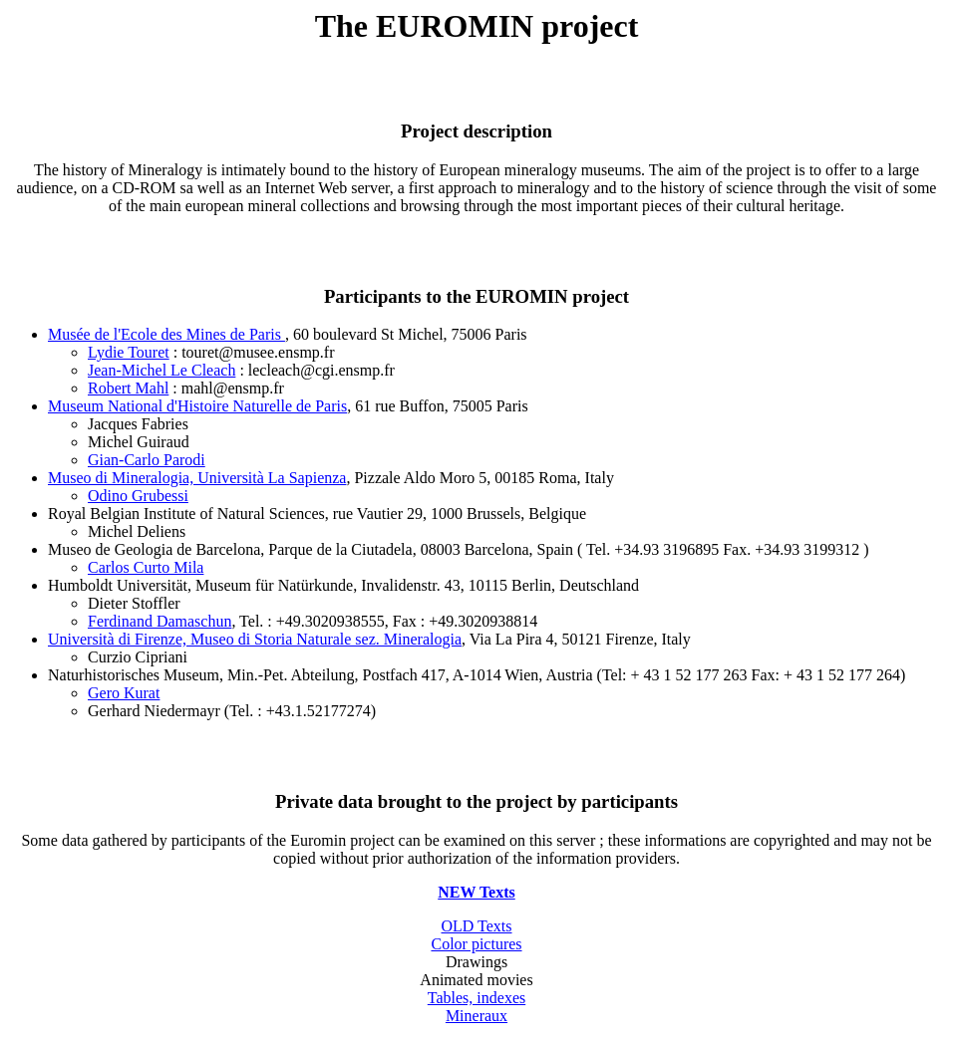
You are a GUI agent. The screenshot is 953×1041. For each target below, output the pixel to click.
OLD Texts (476, 925)
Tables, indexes (476, 997)
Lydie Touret (128, 352)
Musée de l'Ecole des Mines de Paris (166, 334)
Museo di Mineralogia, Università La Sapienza (197, 477)
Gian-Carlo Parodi (146, 459)
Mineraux (476, 1015)
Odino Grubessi (138, 495)
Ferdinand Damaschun (159, 621)
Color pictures (476, 943)
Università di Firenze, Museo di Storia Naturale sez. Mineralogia (255, 639)
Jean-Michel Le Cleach (161, 370)
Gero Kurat (123, 692)
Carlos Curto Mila (145, 567)
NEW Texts (476, 892)
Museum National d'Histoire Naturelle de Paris (197, 405)
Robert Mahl (128, 388)
